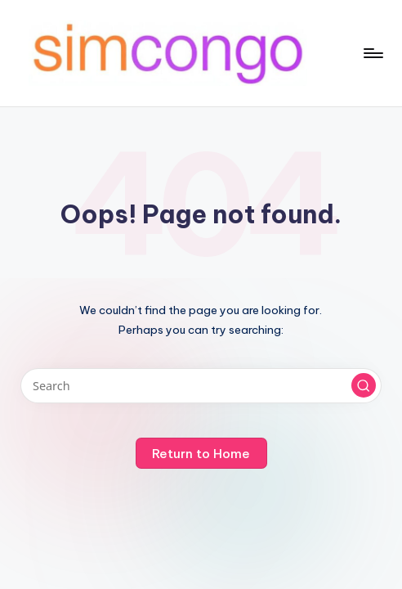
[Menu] (372, 53)
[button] (363, 385)
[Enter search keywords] (200, 385)
